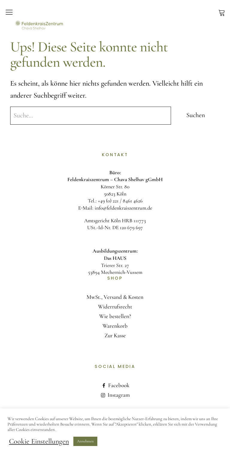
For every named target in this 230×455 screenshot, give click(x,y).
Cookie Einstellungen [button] (39, 441)
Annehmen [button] (85, 441)
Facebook (118, 385)
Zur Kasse (115, 335)
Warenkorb (115, 325)
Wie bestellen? (115, 316)
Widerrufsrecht (115, 306)
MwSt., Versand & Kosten (115, 296)
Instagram (119, 394)
